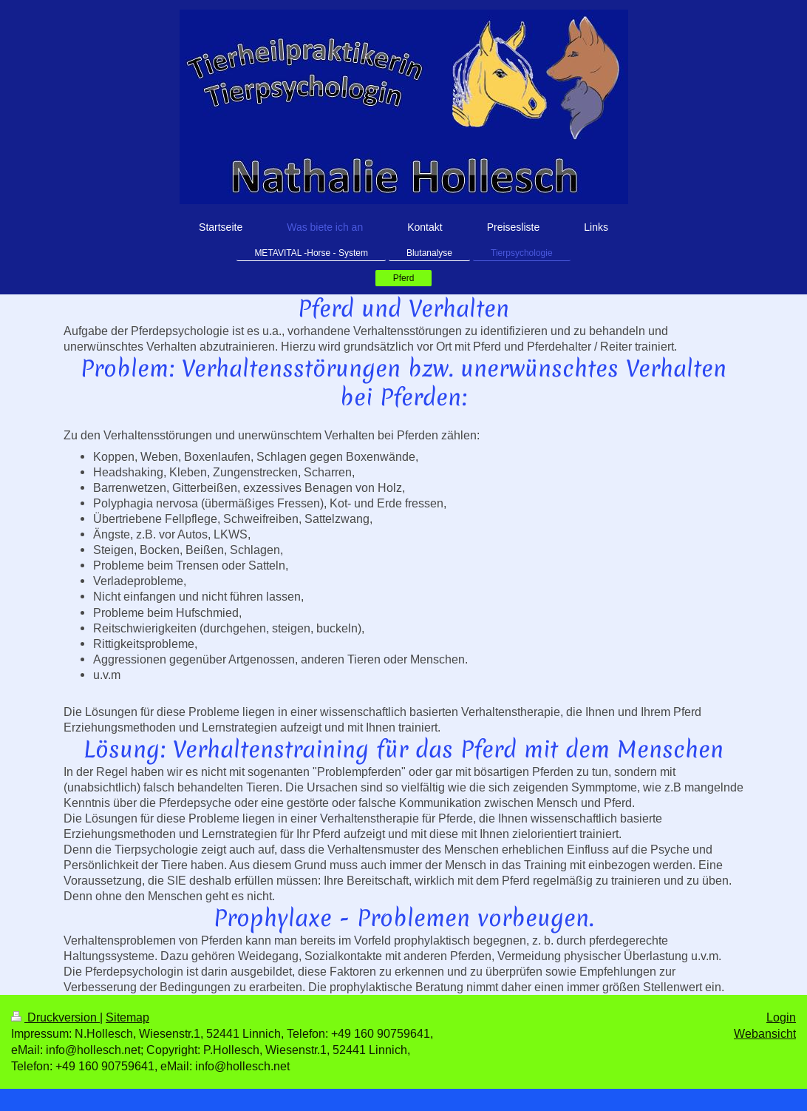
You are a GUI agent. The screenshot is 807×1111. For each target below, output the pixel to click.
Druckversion (55, 1017)
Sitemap (127, 1017)
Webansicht (765, 1033)
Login (781, 1017)
